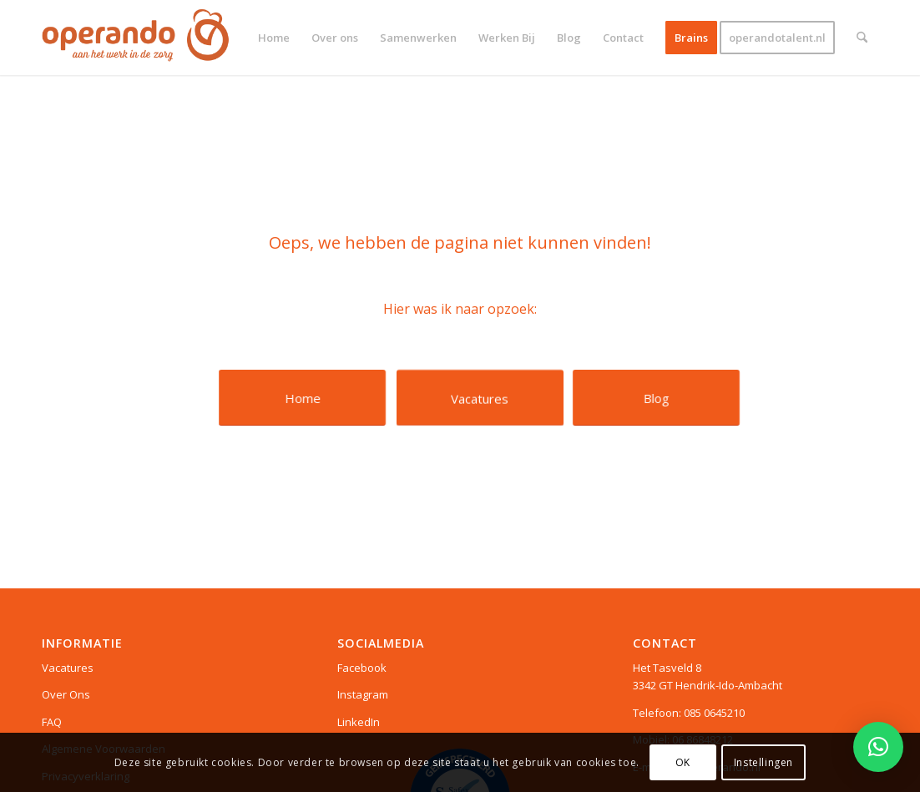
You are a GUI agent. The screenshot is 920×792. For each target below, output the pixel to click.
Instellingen (763, 762)
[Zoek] (862, 37)
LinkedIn (358, 721)
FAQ (52, 721)
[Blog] (656, 398)
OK (682, 762)
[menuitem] (274, 37)
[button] (878, 747)
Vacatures (68, 667)
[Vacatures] (480, 398)
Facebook (362, 667)
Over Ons (66, 694)
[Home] (303, 398)
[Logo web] (136, 37)
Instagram (362, 694)
